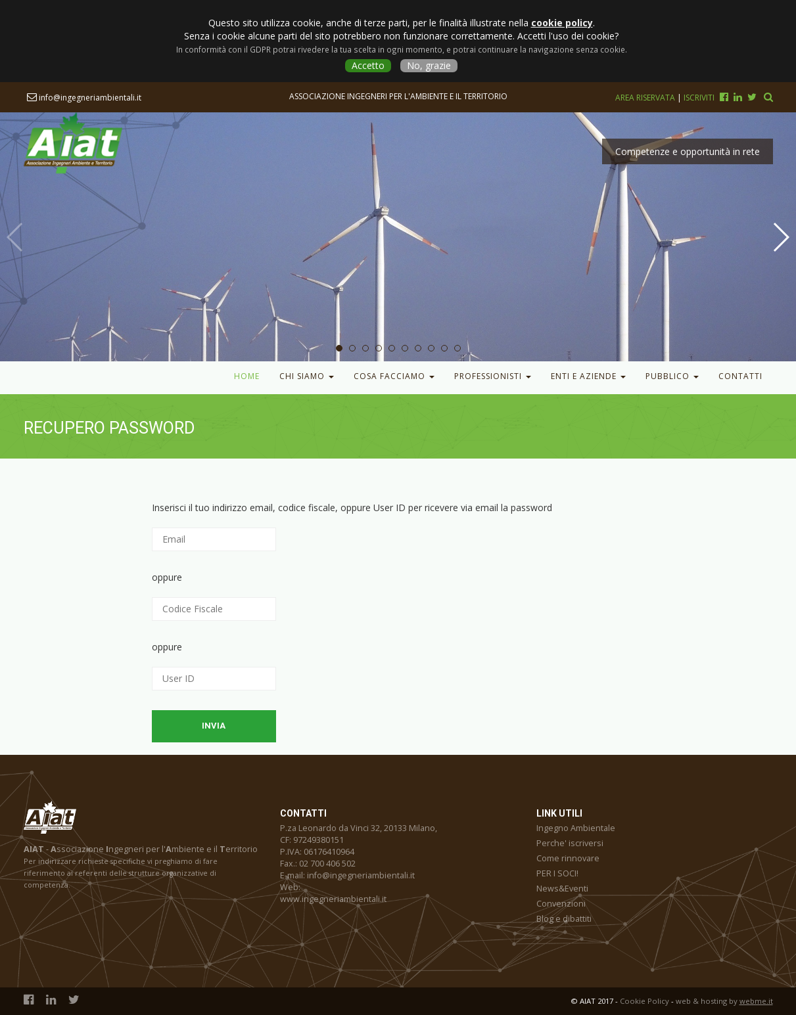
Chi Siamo (306, 376)
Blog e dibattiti (564, 918)
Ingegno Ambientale (575, 828)
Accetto (368, 65)
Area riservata (646, 97)
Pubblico (672, 376)
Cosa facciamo (394, 376)
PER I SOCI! (557, 873)
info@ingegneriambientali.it (84, 97)
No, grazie (429, 65)
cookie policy (562, 22)
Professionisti (492, 376)
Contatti (740, 376)
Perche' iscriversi (569, 843)
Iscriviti (699, 97)
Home (247, 376)
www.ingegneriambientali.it (333, 899)
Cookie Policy (644, 1001)
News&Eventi (562, 888)
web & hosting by (724, 1001)
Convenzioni (561, 903)
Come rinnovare (567, 858)
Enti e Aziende (588, 376)
